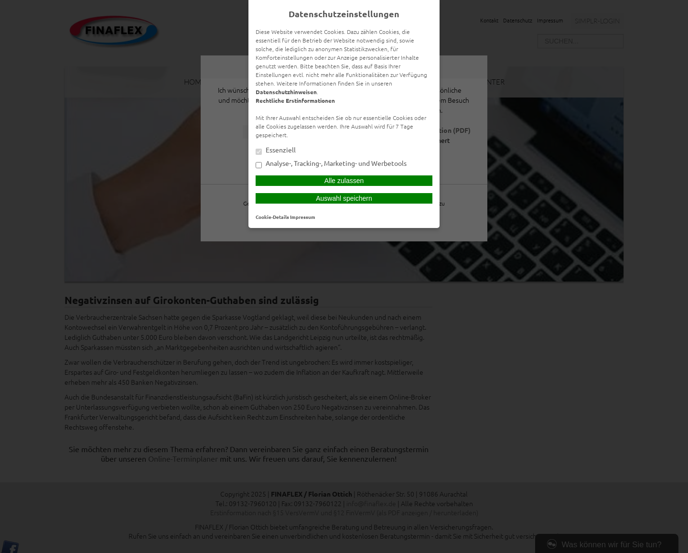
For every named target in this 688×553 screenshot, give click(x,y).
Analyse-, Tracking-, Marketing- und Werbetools (331, 164)
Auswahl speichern (344, 198)
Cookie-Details (272, 216)
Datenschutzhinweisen (286, 92)
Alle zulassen (344, 180)
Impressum (302, 216)
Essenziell (276, 150)
